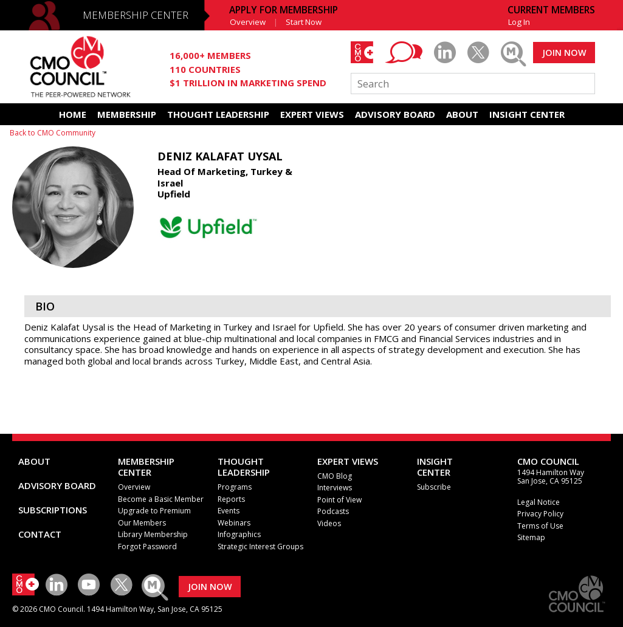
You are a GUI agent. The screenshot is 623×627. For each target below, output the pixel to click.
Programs (235, 487)
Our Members (142, 523)
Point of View (339, 500)
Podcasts (333, 511)
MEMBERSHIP (126, 114)
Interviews (334, 487)
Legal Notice (538, 502)
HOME (72, 114)
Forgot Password (147, 546)
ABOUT (462, 114)
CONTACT (39, 534)
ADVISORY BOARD (395, 114)
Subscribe (434, 487)
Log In (519, 21)
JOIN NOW (564, 52)
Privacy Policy (540, 514)
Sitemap (531, 537)
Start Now (304, 21)
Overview (248, 21)
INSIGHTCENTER (435, 466)
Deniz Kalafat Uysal (220, 156)
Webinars (234, 523)
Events (228, 510)
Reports (231, 499)
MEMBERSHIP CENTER (135, 15)
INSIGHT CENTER (527, 114)
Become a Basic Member (161, 499)
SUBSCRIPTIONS (52, 510)
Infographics (239, 534)
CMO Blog (334, 476)
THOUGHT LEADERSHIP (218, 114)
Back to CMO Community (52, 133)
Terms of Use (540, 526)
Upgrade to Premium (154, 510)
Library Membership (153, 534)
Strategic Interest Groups (260, 546)
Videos (329, 523)
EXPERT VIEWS (312, 114)
